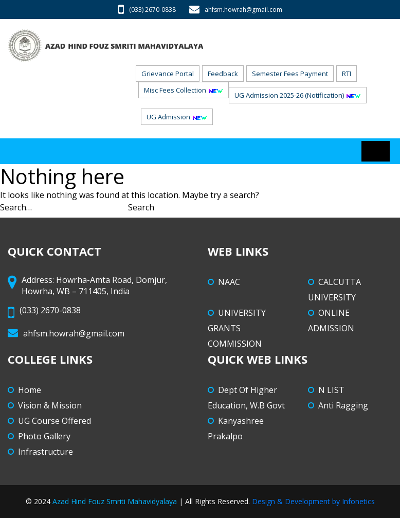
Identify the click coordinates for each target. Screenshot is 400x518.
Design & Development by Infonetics (313, 501)
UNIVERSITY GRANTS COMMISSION (237, 328)
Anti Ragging (343, 405)
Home (29, 390)
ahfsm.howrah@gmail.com (235, 9)
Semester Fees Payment (290, 73)
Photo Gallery (44, 436)
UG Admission (177, 116)
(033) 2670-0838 (147, 9)
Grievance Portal (167, 73)
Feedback (223, 73)
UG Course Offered (54, 420)
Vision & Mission (50, 405)
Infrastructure (45, 451)
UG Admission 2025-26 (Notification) (297, 95)
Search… (16, 207)
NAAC (229, 282)
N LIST (331, 390)
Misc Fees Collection (183, 90)
